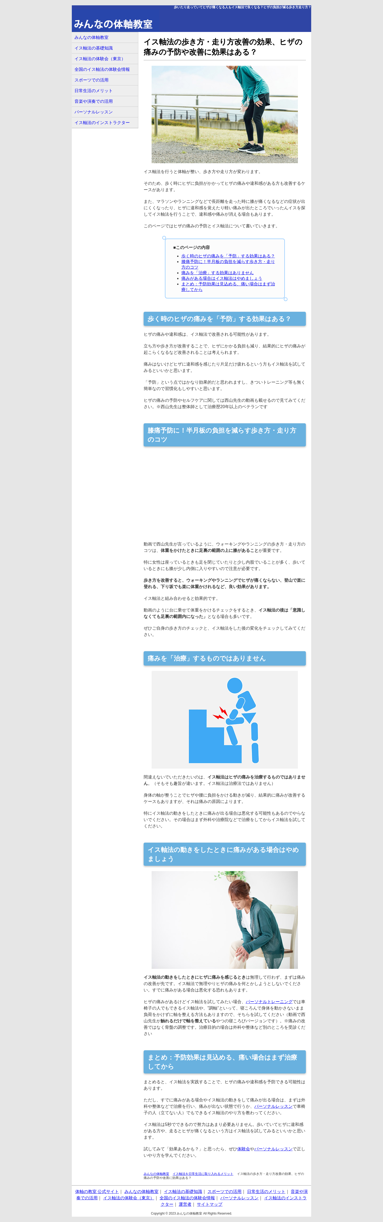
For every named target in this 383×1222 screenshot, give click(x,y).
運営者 (185, 1204)
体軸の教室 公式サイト (97, 1191)
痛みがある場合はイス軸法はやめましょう (221, 278)
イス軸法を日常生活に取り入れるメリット (203, 1174)
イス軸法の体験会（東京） (100, 58)
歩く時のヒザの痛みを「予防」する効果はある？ (228, 256)
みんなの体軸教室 (156, 1174)
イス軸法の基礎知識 (93, 48)
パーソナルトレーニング (269, 1001)
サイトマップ (209, 1204)
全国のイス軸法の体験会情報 (102, 69)
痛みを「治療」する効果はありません (217, 272)
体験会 (243, 1149)
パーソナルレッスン (273, 1106)
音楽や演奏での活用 (93, 101)
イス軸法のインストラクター (102, 122)
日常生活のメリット (93, 90)
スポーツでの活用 (91, 80)
